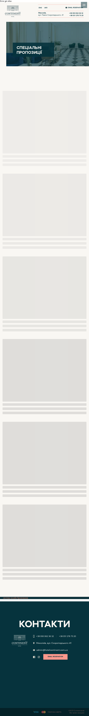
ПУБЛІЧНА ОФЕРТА (55, 712)
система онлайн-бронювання (15, 598)
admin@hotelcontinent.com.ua (52, 650)
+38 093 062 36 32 (76, 13)
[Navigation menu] (84, 5)
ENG (40, 8)
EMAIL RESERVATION (75, 8)
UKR (45, 8)
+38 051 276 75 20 (76, 15)
